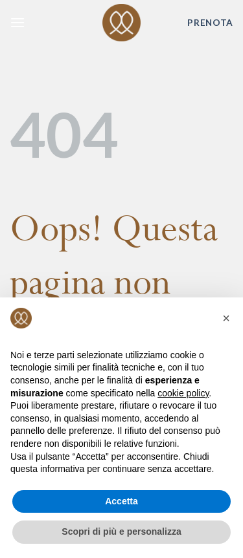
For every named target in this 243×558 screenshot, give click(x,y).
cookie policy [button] (183, 393)
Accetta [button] (121, 501)
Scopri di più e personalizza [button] (121, 531)
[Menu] (17, 22)
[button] (226, 318)
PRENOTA (210, 22)
